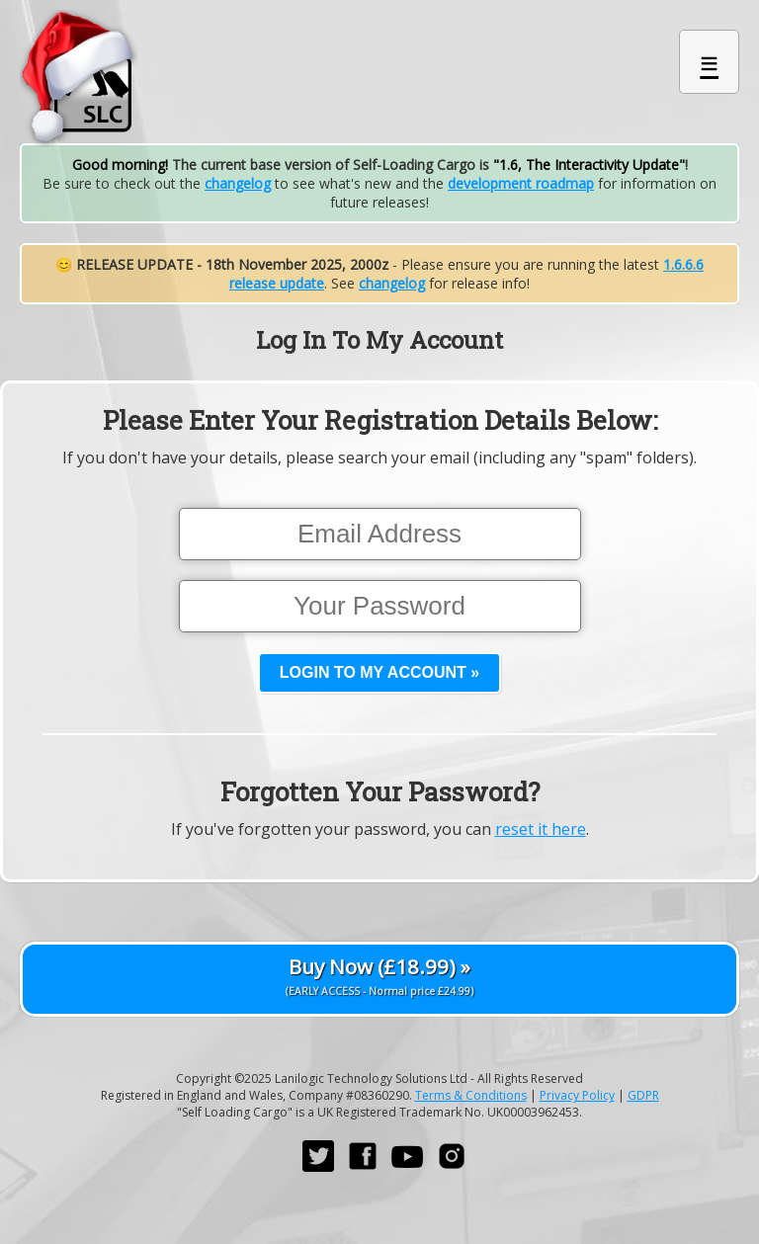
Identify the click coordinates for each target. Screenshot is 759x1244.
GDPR (643, 1095)
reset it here (540, 829)
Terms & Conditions (471, 1095)
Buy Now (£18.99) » (379, 978)
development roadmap (521, 183)
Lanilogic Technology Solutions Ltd (371, 1078)
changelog (238, 183)
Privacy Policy (577, 1095)
